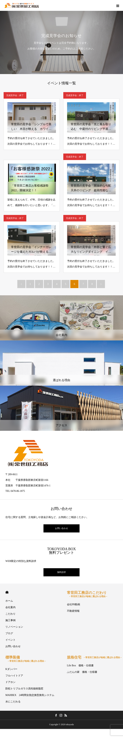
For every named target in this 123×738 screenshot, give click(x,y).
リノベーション (14, 626)
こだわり (10, 613)
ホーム (9, 600)
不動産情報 (73, 611)
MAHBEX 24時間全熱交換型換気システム (29, 695)
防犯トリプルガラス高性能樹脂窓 (24, 688)
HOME (6, 592)
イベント (10, 639)
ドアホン (10, 682)
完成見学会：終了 (15, 95)
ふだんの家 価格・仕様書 (82, 672)
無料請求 (61, 572)
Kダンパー (11, 669)
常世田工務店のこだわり (87, 594)
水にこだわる (13, 701)
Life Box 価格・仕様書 (80, 665)
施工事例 (10, 620)
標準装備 (25, 658)
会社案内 (10, 607)
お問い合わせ (61, 528)
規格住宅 (94, 657)
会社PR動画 (73, 604)
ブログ (9, 633)
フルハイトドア (14, 675)
